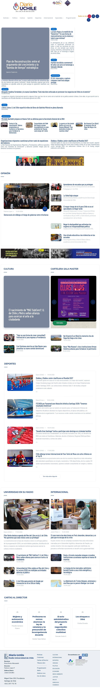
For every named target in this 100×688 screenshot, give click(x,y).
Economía (56, 671)
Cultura (22, 18)
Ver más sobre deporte (50, 476)
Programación (71, 18)
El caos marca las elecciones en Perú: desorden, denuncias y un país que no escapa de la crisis (73, 536)
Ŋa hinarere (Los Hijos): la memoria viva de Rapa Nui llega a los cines (91, 126)
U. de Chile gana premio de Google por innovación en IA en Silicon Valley (29, 582)
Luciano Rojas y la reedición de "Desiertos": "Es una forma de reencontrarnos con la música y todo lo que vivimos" (62, 34)
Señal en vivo (41, 673)
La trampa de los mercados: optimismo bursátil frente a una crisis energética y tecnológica (77, 570)
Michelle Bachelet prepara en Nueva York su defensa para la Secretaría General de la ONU (32, 119)
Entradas (60, 323)
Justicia (55, 677)
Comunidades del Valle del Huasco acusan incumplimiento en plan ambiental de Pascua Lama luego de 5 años (41, 127)
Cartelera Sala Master (64, 268)
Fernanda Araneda (5, 93)
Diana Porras (40, 400)
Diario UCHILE (54, 68)
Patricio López (8, 211)
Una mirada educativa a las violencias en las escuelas (79, 236)
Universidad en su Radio (18, 492)
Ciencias (55, 663)
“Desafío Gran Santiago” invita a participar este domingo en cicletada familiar (63, 431)
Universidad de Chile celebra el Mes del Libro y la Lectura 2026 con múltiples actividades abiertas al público (32, 570)
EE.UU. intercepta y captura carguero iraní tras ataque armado (60, 80)
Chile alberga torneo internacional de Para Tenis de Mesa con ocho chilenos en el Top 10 (64, 455)
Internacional (48, 18)
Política (14, 18)
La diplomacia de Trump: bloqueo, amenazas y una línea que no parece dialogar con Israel (79, 582)
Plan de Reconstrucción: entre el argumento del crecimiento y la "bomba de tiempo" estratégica (23, 64)
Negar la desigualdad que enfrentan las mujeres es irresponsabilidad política (77, 225)
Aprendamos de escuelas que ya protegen (78, 184)
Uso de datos (41, 676)
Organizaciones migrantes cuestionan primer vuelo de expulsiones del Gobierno (24, 141)
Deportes (38, 18)
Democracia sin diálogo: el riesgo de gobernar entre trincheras (26, 215)
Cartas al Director (15, 597)
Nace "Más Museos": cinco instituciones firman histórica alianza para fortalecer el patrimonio (79, 347)
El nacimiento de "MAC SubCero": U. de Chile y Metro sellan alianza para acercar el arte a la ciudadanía (26, 314)
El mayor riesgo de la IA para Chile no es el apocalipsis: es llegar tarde (78, 207)
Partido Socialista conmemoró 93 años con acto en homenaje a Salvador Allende (62, 64)
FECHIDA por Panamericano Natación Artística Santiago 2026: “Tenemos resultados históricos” (61, 404)
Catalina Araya (54, 39)
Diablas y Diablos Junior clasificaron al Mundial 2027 (69, 140)
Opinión (30, 18)
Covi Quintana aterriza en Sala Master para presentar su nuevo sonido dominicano (31, 347)
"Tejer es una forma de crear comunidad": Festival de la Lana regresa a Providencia (31, 336)
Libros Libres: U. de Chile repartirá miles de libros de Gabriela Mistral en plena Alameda (32, 107)
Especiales (58, 18)
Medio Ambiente (58, 674)
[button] (54, 302)
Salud (55, 679)
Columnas (40, 657)
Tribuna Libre (41, 663)
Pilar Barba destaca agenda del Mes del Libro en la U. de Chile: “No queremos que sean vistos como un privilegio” (26, 536)
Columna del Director (13, 186)
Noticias (6, 18)
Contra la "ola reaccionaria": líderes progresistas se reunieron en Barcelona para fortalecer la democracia (16, 128)
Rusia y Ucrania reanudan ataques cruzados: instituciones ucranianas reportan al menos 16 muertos (79, 557)
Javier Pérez (55, 532)
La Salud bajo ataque (70, 195)
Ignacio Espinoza (11, 72)
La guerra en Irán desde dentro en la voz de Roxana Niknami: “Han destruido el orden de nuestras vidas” (66, 127)
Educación (56, 668)
